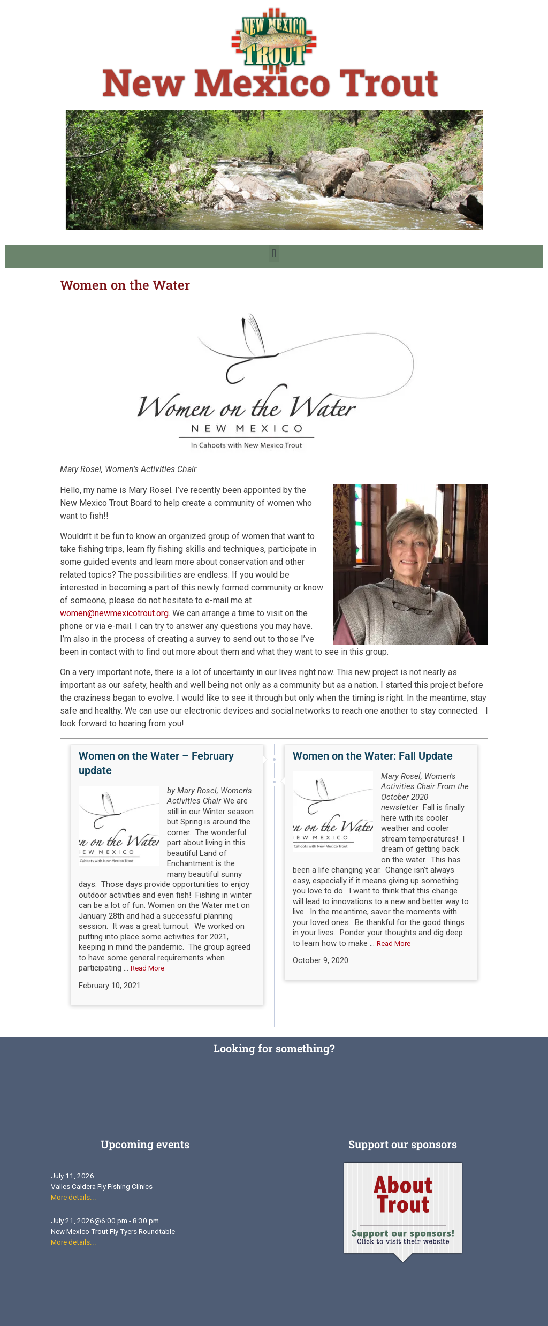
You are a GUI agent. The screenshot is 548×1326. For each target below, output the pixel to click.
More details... (73, 1197)
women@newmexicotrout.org (114, 613)
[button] (274, 253)
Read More (147, 968)
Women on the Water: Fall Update (373, 755)
